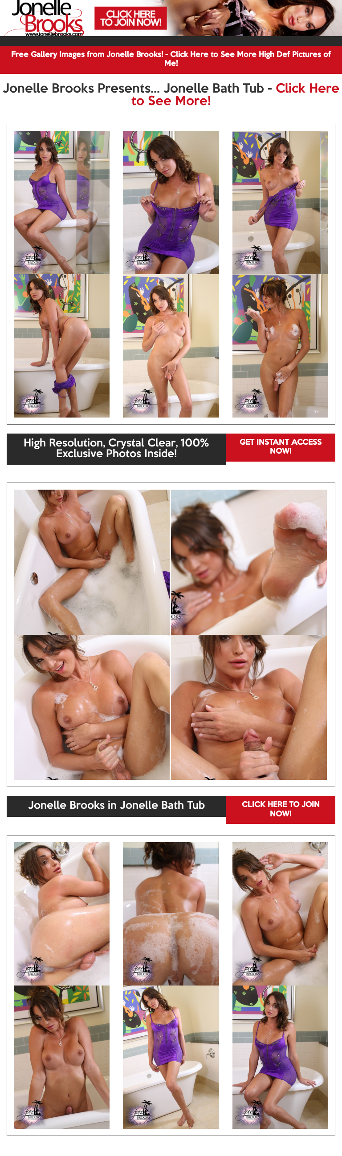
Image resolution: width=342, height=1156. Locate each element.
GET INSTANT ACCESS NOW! (281, 447)
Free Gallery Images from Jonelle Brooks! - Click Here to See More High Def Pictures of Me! (171, 59)
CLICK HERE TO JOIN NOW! (281, 809)
